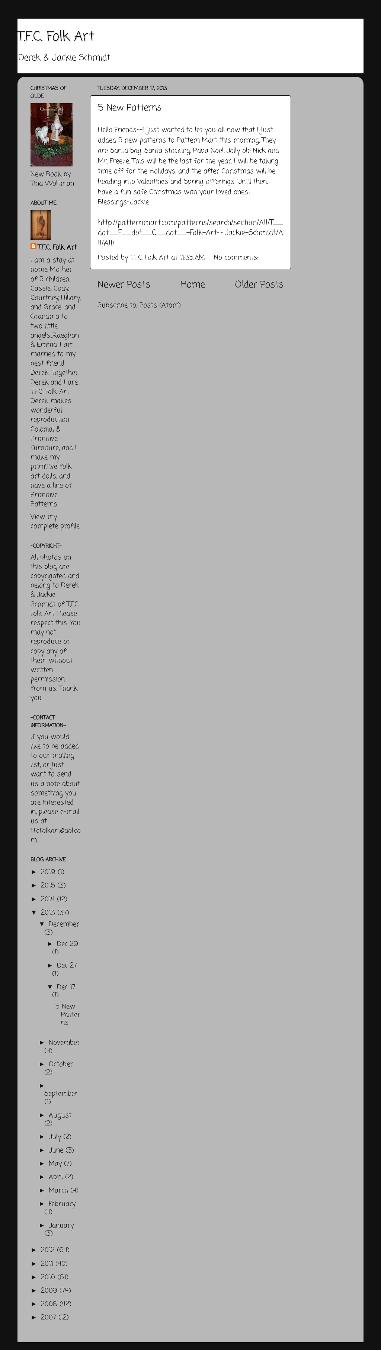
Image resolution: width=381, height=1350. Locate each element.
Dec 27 (67, 965)
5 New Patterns (129, 108)
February (62, 1204)
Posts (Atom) (160, 305)
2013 (49, 913)
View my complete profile (55, 521)
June (57, 1150)
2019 (49, 872)
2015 (49, 885)
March (59, 1190)
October (61, 1064)
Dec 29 (67, 944)
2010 (49, 1277)
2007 (49, 1317)
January (61, 1225)
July (56, 1137)
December (64, 924)
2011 (48, 1264)
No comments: (237, 257)
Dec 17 (66, 987)
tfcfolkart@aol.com (56, 835)
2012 (49, 1250)
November (64, 1043)
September (61, 1094)
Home (193, 285)
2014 (49, 899)
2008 (50, 1304)
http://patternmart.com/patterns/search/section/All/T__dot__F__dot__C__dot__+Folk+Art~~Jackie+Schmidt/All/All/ (190, 233)
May (56, 1164)
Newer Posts (123, 285)
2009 (50, 1291)
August (60, 1115)
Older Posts (259, 285)
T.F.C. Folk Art (55, 37)
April (57, 1177)
